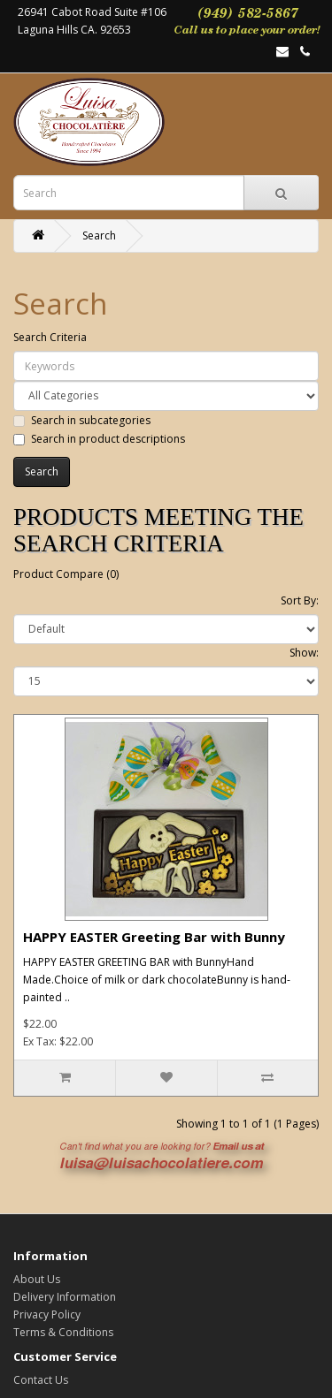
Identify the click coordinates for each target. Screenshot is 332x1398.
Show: (304, 652)
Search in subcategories (82, 420)
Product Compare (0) (66, 573)
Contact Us (40, 1379)
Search (99, 235)
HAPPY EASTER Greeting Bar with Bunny (154, 937)
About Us (36, 1279)
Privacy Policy (47, 1314)
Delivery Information (64, 1296)
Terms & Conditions (63, 1332)
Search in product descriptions (99, 438)
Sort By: (300, 600)
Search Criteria (50, 337)
